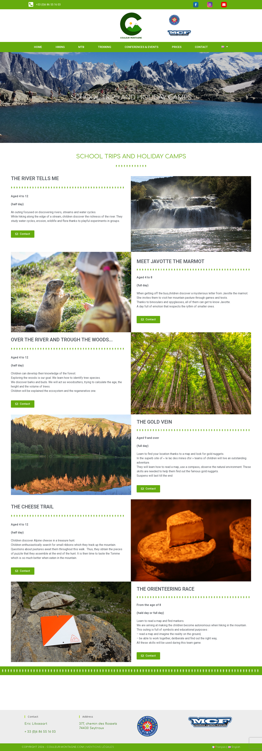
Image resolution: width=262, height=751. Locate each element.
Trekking (104, 47)
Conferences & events (141, 47)
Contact (201, 47)
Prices (176, 47)
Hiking (60, 47)
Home (38, 47)
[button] (22, 234)
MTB (81, 47)
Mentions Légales (100, 747)
